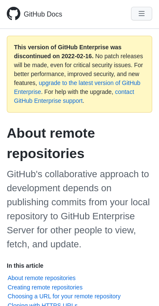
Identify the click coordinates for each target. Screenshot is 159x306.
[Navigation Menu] (141, 13)
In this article (25, 265)
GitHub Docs (43, 14)
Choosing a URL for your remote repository (64, 296)
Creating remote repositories (45, 287)
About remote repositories (41, 278)
